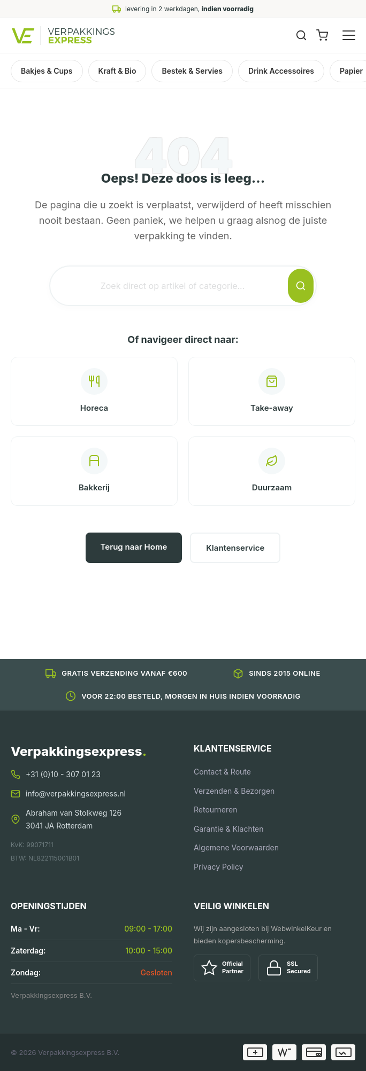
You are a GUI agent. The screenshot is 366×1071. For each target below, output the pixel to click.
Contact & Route (222, 771)
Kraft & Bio (117, 70)
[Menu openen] (348, 35)
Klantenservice (235, 548)
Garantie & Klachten (229, 828)
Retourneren (215, 809)
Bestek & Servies (192, 70)
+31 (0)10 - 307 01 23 (63, 774)
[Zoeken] (301, 35)
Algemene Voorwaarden (236, 847)
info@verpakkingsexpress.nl (76, 793)
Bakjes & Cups (47, 70)
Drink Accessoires (281, 70)
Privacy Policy (218, 866)
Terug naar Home (134, 547)
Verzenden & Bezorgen (234, 790)
